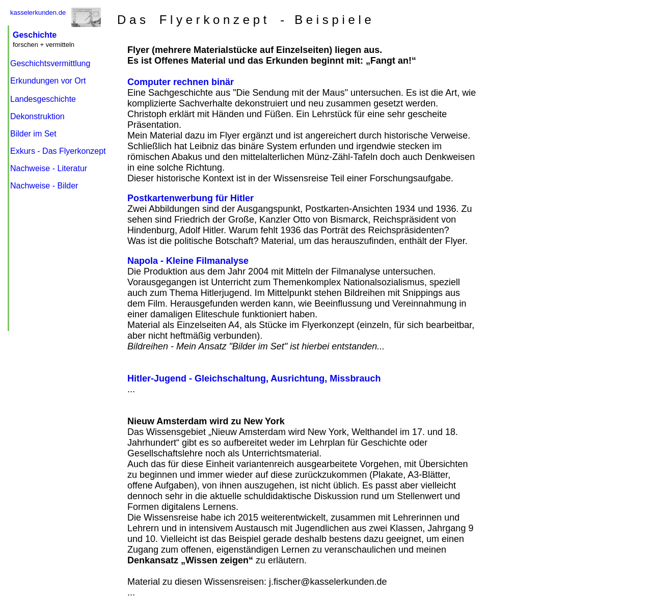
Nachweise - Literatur (48, 168)
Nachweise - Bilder (44, 185)
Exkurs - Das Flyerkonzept (58, 151)
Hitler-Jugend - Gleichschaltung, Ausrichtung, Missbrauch (254, 378)
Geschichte (35, 35)
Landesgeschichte (43, 99)
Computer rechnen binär (180, 82)
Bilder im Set (33, 133)
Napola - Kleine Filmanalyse (188, 261)
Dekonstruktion (37, 116)
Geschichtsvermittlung (50, 63)
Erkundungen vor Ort (48, 80)
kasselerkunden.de (38, 12)
